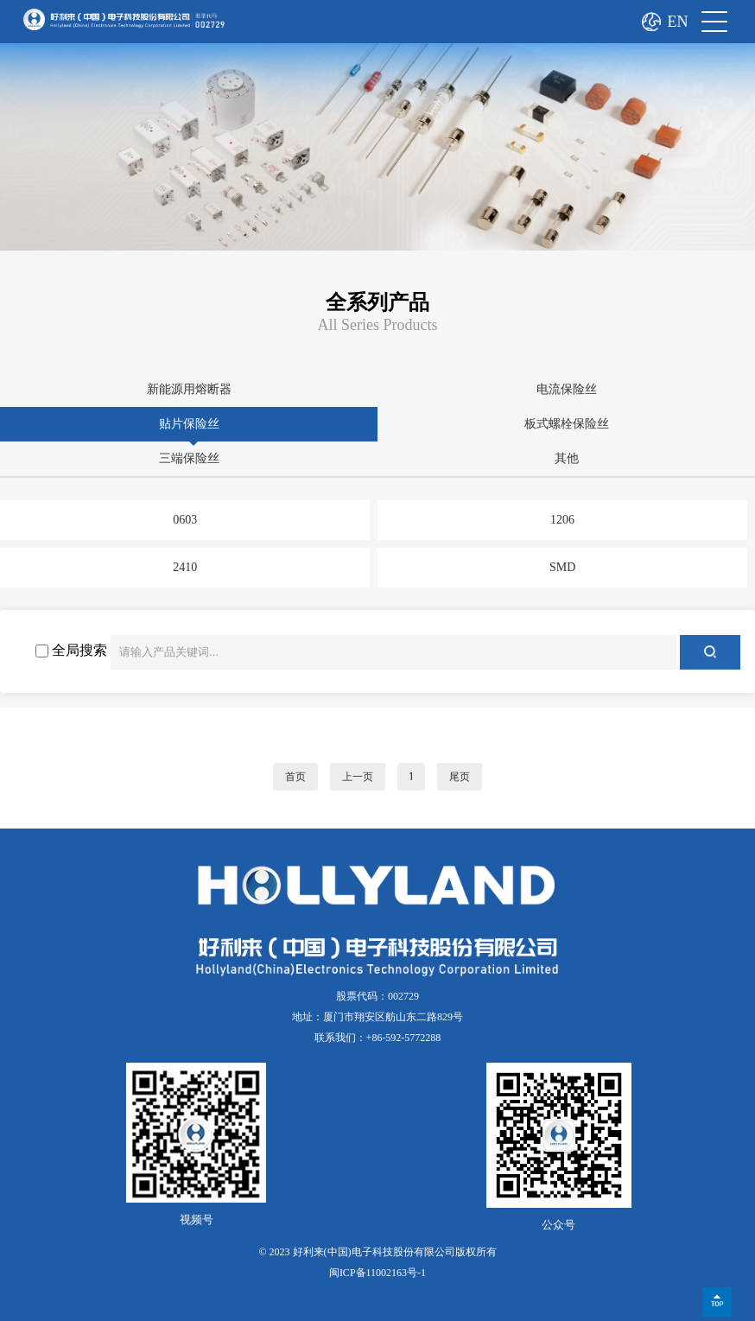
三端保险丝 (189, 458)
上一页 (357, 777)
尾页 (459, 777)
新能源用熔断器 (189, 389)
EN (678, 21)
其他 (567, 458)
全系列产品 (377, 302)
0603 (185, 519)
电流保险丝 (566, 389)
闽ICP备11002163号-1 (377, 1273)
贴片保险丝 (189, 423)
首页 (295, 777)
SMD (562, 567)
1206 (562, 519)
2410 (185, 567)
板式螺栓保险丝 (566, 423)
